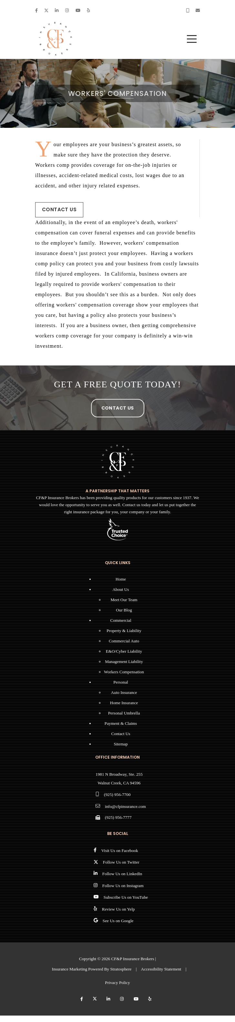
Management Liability (124, 661)
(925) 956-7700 (117, 794)
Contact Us (59, 209)
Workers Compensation (124, 671)
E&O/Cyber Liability (124, 651)
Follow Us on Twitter (121, 862)
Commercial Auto (124, 641)
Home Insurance (124, 702)
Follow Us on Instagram (123, 885)
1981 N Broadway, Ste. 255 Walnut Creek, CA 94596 (119, 778)
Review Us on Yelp (118, 909)
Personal (120, 682)
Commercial (120, 620)
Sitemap (121, 744)
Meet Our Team (123, 599)
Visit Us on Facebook (119, 850)
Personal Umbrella (124, 713)
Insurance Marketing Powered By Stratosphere (92, 969)
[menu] (192, 39)
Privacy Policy (117, 982)
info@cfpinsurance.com (125, 806)
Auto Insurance (124, 692)
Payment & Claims (121, 723)
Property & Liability (124, 630)
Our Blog (124, 610)
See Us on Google (118, 920)
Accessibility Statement (161, 969)
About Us (121, 589)
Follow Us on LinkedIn (122, 873)
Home (121, 579)
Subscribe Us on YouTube (126, 897)
